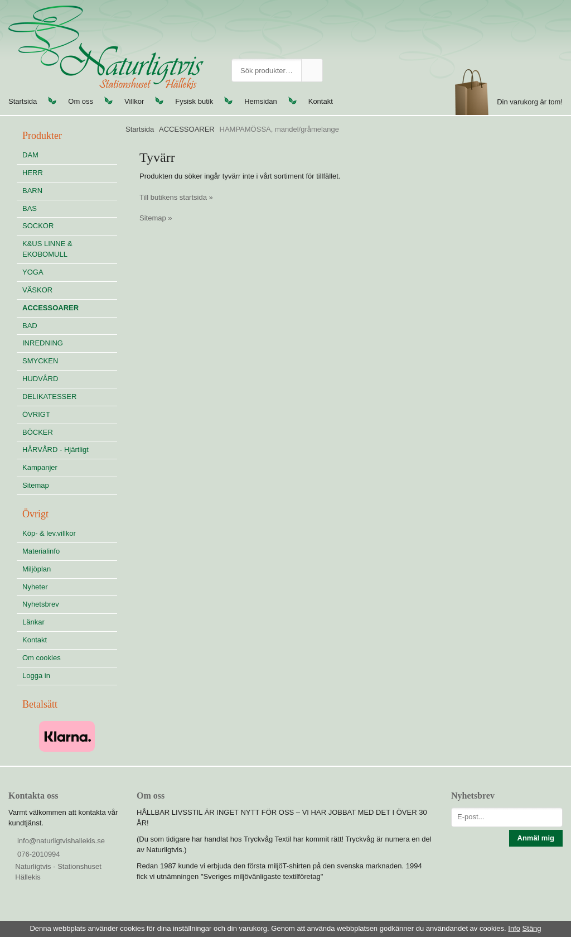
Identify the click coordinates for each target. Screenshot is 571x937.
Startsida (22, 101)
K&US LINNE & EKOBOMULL (47, 248)
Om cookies (41, 658)
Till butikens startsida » (176, 197)
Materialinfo (41, 551)
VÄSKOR (37, 290)
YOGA (32, 272)
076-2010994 (38, 854)
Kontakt (320, 101)
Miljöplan (36, 569)
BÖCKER (37, 432)
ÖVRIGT (36, 414)
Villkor (134, 101)
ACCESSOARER (50, 308)
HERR (32, 173)
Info (514, 928)
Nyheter (35, 587)
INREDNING (69, 343)
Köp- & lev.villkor (49, 533)
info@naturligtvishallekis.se (61, 841)
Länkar (33, 622)
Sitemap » (155, 218)
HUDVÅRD (69, 378)
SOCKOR (38, 226)
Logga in (36, 675)
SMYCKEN (69, 361)
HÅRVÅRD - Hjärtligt (55, 449)
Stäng (531, 928)
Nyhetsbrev (40, 604)
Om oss (80, 101)
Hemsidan (260, 101)
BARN (32, 190)
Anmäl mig (535, 838)
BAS (29, 208)
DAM (30, 155)
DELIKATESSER (69, 396)
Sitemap (35, 485)
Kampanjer (39, 467)
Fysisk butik (194, 101)
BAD (29, 325)
